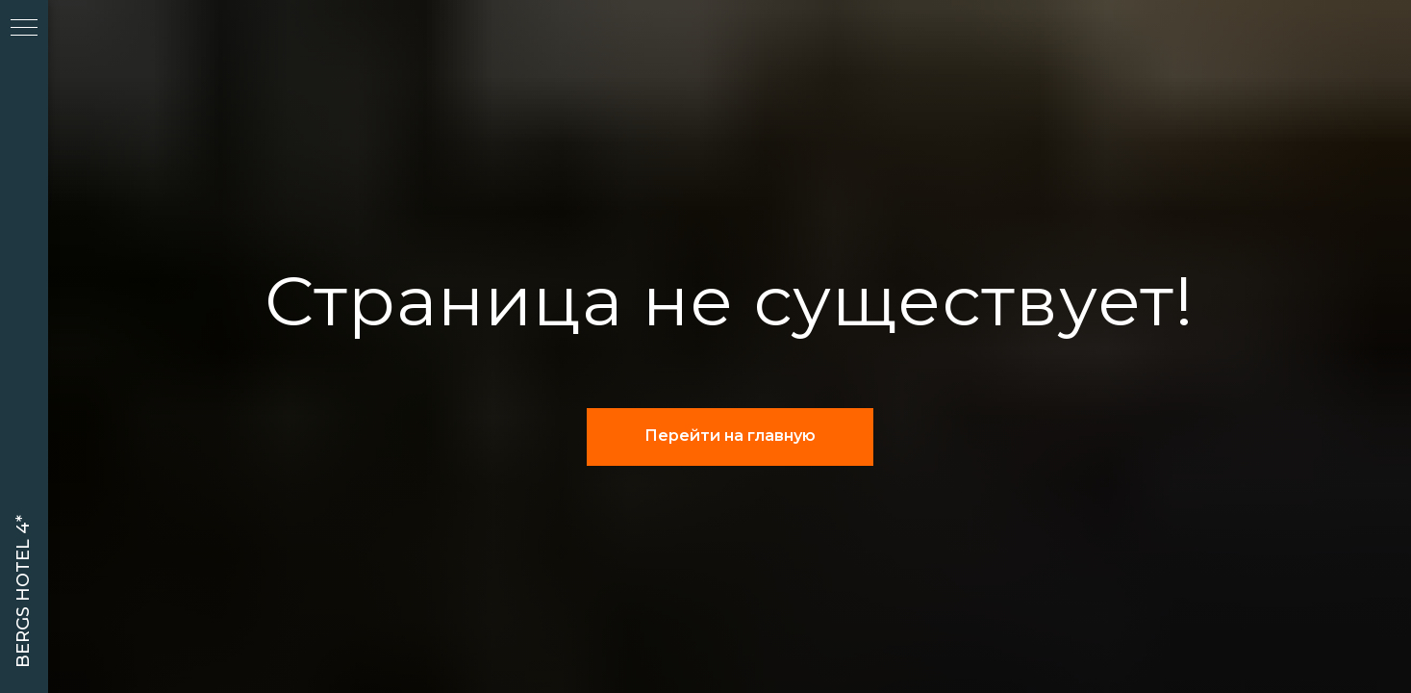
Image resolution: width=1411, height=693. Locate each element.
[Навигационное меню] (24, 28)
